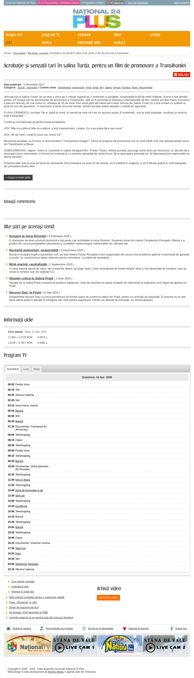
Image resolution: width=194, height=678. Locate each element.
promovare (78, 87)
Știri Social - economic (38, 53)
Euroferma (21, 506)
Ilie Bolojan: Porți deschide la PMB (28, 612)
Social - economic (28, 87)
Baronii (19, 410)
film (102, 87)
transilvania (64, 87)
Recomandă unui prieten (59, 628)
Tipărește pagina (21, 628)
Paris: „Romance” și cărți (23, 602)
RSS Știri (183, 74)
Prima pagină (19, 53)
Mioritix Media (56, 671)
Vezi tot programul (138, 2)
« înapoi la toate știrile (18, 177)
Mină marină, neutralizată (28, 264)
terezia (117, 87)
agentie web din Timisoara (81, 671)
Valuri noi (119, 2)
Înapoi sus (181, 628)
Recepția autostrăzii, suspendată (33, 250)
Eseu (18, 553)
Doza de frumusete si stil (29, 490)
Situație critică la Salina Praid (31, 278)
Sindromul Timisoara (26, 564)
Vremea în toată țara (22, 591)
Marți (36, 369)
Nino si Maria (22, 479)
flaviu (135, 87)
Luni (26, 369)
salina (108, 87)
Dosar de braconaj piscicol (24, 607)
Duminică (12, 369)
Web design (14, 671)
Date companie (182, 2)
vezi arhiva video (108, 597)
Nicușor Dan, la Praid (25, 292)
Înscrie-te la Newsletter (100, 628)
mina (88, 87)
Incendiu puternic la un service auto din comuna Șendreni (41, 617)
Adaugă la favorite (138, 628)
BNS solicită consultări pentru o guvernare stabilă (36, 597)
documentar (145, 87)
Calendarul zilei (19, 586)
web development (34, 671)
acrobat (126, 87)
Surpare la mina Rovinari (27, 236)
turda (95, 87)
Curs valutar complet (22, 581)
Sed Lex (20, 495)
